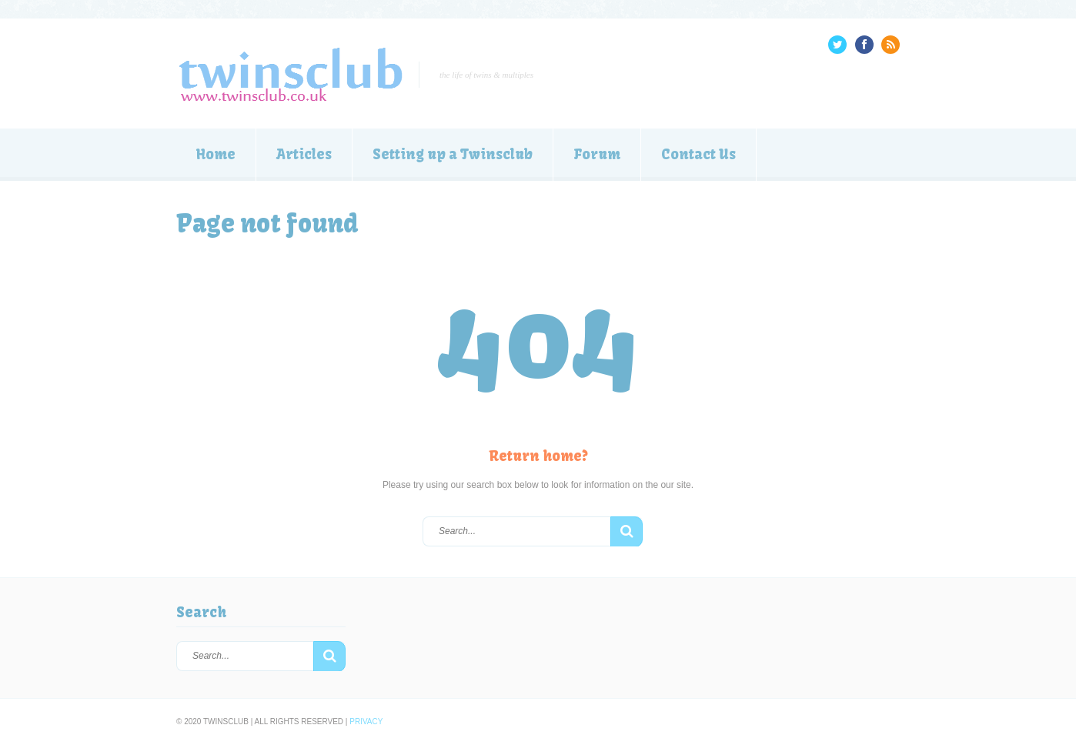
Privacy (366, 721)
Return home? (538, 456)
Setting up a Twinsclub (453, 154)
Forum (596, 154)
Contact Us (698, 154)
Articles (304, 154)
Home (216, 154)
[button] (626, 531)
